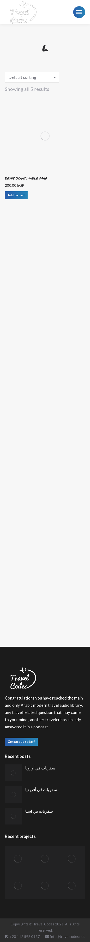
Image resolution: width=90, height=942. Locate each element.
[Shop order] (32, 77)
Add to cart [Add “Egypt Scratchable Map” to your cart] (16, 195)
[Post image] (13, 772)
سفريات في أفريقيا (41, 789)
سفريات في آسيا (39, 811)
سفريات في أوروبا (40, 767)
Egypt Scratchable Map (26, 178)
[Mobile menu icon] (79, 12)
